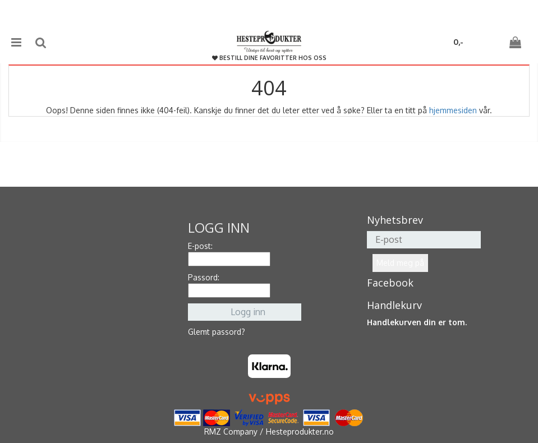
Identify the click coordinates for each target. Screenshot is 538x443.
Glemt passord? (216, 331)
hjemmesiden (453, 110)
